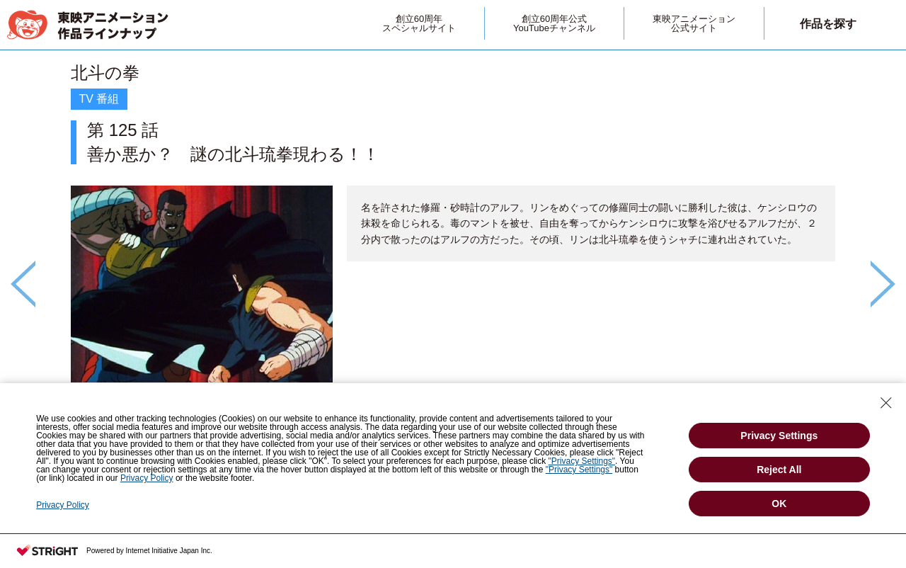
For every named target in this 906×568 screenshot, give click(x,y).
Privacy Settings (779, 435)
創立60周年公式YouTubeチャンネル (554, 23)
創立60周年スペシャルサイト (419, 23)
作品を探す (828, 24)
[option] (453, 260)
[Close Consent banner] (886, 403)
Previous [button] (23, 284)
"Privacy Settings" (582, 461)
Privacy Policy (146, 478)
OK (779, 503)
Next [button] (883, 284)
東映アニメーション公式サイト (694, 23)
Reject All (779, 469)
